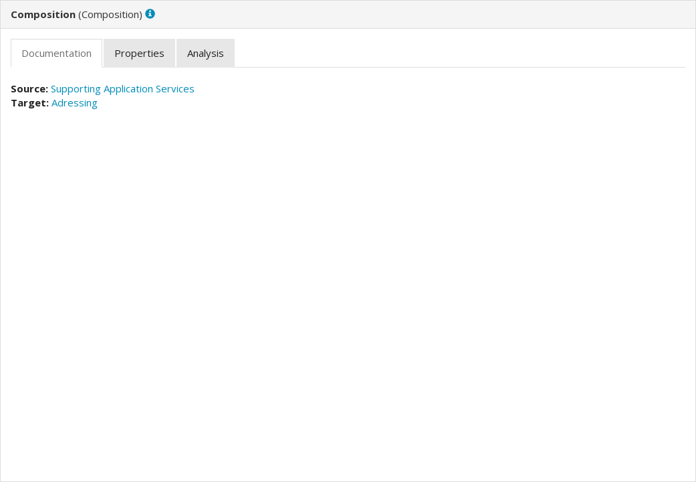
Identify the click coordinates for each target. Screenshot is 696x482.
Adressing (74, 102)
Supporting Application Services (123, 88)
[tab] (56, 53)
